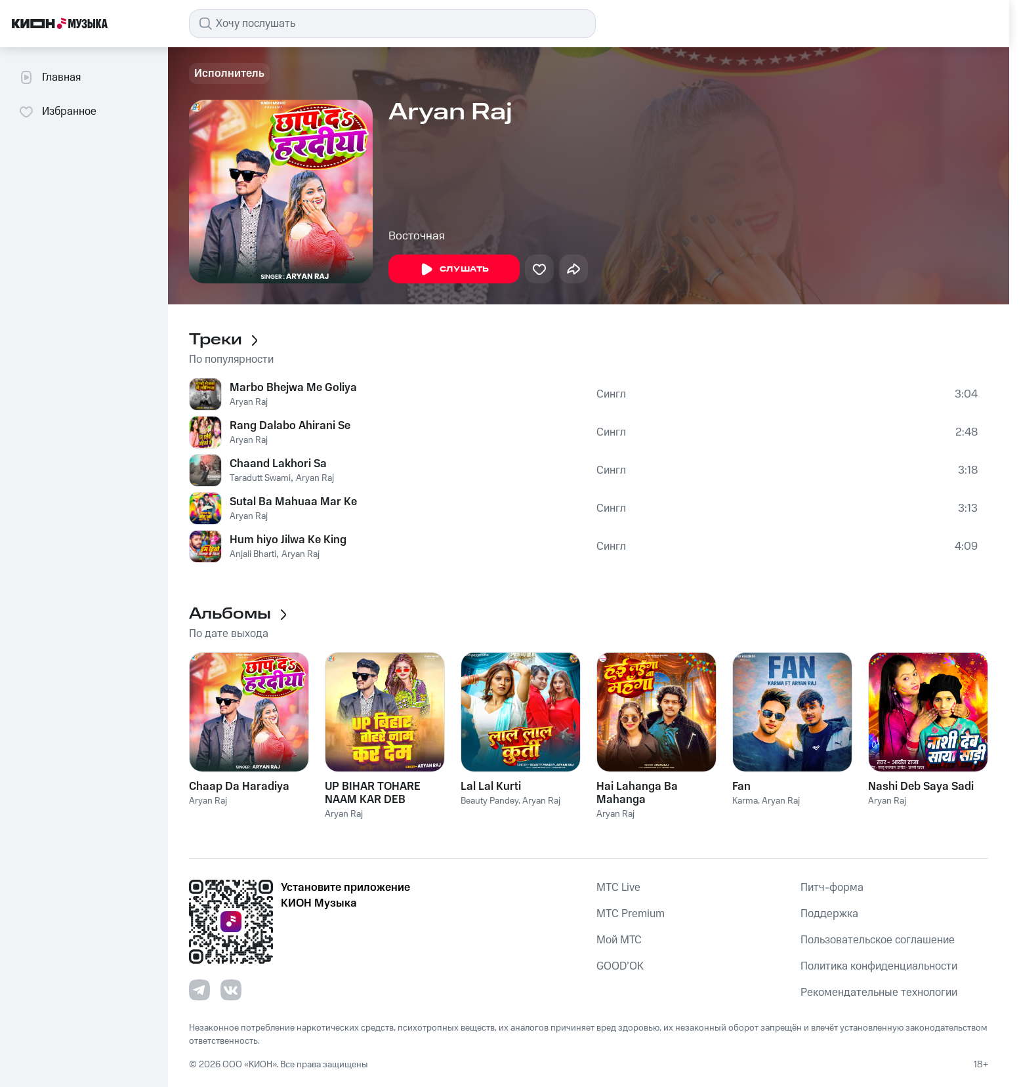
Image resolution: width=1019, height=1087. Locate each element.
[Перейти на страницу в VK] (230, 989)
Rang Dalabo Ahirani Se (290, 426)
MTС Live (618, 887)
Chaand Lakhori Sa (278, 464)
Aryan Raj (249, 402)
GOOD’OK (620, 966)
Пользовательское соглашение (878, 940)
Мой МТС (619, 940)
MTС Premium (630, 914)
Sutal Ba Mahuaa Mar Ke (293, 502)
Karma (745, 801)
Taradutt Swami (260, 478)
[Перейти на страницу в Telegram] (199, 989)
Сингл (611, 394)
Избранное (57, 111)
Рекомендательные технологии (879, 992)
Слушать (454, 269)
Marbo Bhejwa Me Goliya (293, 388)
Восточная (416, 236)
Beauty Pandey (489, 801)
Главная (49, 77)
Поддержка (829, 914)
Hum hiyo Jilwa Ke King (288, 540)
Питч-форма (832, 887)
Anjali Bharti (253, 554)
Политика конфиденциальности (879, 966)
